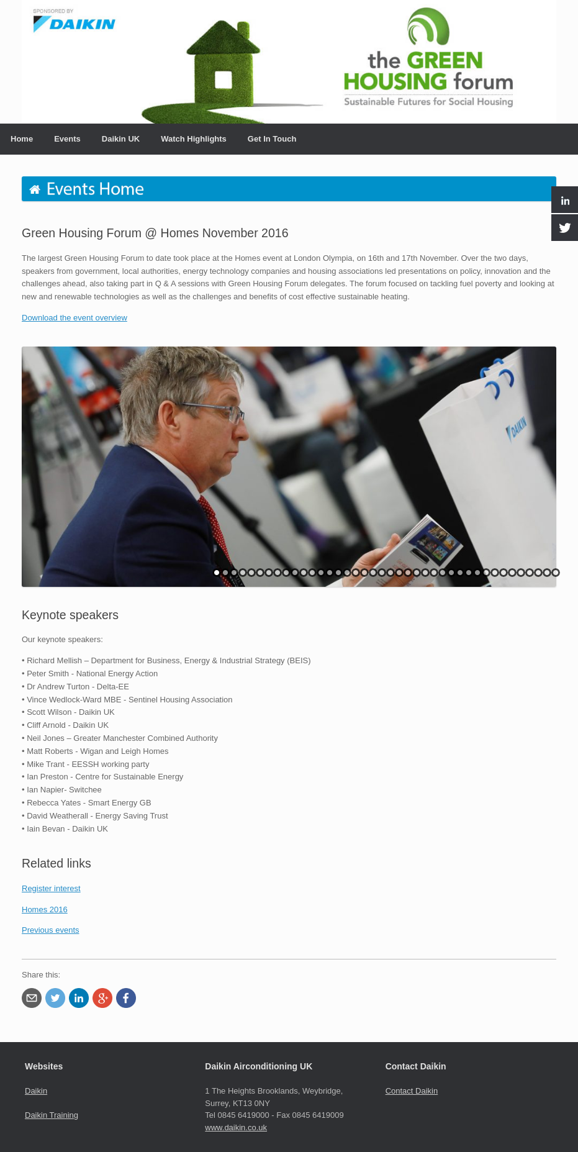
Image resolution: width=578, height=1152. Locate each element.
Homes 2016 (45, 909)
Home (22, 138)
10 (295, 572)
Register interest (51, 888)
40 (555, 572)
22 (399, 572)
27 (442, 572)
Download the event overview (74, 317)
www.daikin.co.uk (236, 1127)
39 (547, 572)
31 (477, 572)
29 (460, 572)
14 (329, 572)
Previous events (50, 930)
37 (529, 572)
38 (538, 572)
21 (390, 572)
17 (355, 572)
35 (512, 572)
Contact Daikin (412, 1090)
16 (347, 572)
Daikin (36, 1090)
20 (381, 572)
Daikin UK (121, 138)
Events (67, 138)
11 (303, 572)
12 (312, 572)
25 (425, 572)
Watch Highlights (194, 138)
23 (408, 572)
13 (321, 572)
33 (494, 572)
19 (373, 572)
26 (434, 572)
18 (364, 572)
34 (503, 572)
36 (521, 572)
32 (486, 572)
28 (451, 572)
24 (416, 572)
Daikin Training (51, 1115)
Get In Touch (272, 138)
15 (338, 572)
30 (468, 572)
